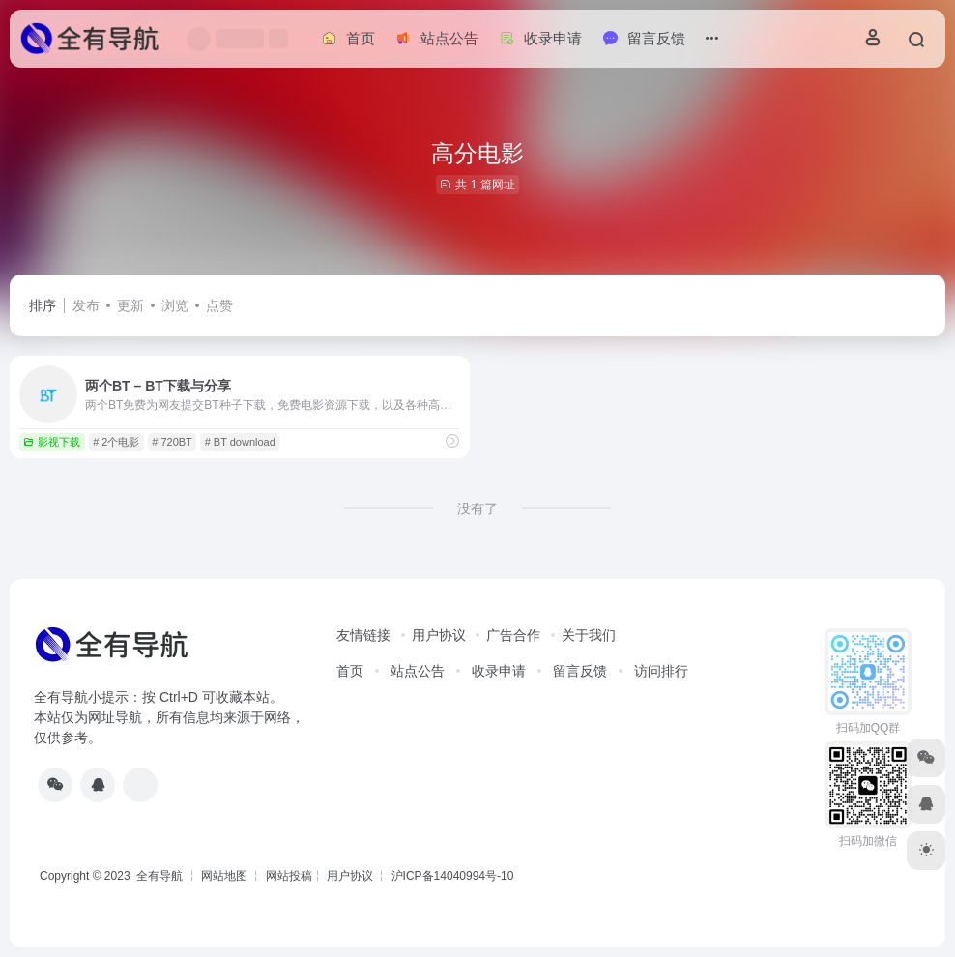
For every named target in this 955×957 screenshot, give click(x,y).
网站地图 (224, 876)
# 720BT (172, 442)
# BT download (240, 442)
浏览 (174, 305)
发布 (86, 305)
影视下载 (51, 442)
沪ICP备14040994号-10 (452, 876)
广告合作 (513, 635)
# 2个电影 (116, 442)
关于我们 (589, 635)
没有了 (477, 508)
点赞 (219, 305)
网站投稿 (289, 876)
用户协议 (439, 635)
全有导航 (161, 876)
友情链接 (363, 635)
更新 (130, 305)
